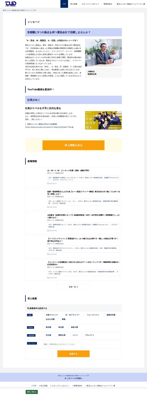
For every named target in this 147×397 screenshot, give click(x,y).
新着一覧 (72, 287)
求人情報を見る (73, 145)
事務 (63, 319)
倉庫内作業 (111, 315)
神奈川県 (74, 327)
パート (75, 335)
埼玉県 (61, 327)
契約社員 (61, 335)
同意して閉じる (31, 392)
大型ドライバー (52, 315)
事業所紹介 (108, 4)
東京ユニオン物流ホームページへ (131, 4)
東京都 (48, 327)
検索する (73, 353)
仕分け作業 (50, 319)
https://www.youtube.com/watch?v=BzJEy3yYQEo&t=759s (49, 127)
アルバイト (89, 335)
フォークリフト (93, 315)
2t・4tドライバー (72, 315)
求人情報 (73, 4)
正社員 (48, 335)
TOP (64, 4)
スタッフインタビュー (90, 4)
